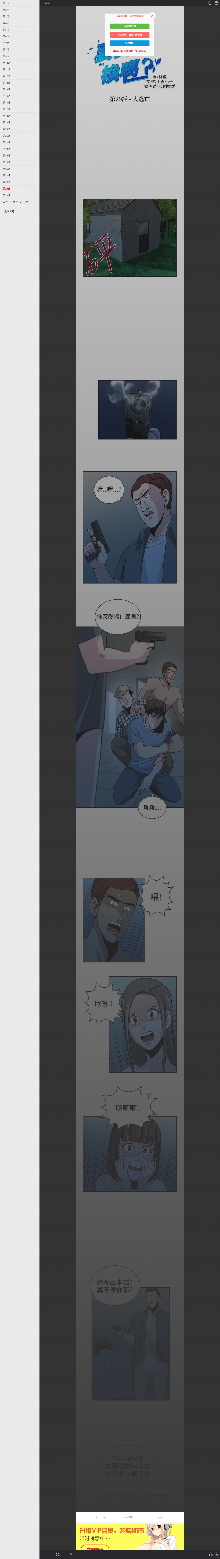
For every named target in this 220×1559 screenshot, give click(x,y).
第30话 (6, 195)
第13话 (6, 82)
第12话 (6, 76)
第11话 (6, 69)
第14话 (6, 89)
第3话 (6, 16)
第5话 (6, 29)
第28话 (6, 182)
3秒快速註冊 (130, 26)
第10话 (6, 62)
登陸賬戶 (129, 43)
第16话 (6, 102)
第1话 (6, 3)
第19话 (6, 122)
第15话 (6, 96)
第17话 (6, 109)
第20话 (6, 129)
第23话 (6, 149)
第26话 (6, 168)
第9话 (6, 56)
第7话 (6, 43)
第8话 (6, 49)
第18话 (6, 115)
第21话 (6, 135)
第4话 (6, 23)
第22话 (6, 142)
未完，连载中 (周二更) (15, 202)
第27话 (6, 175)
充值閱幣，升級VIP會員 (130, 35)
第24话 (6, 155)
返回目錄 (9, 211)
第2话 (6, 9)
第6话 (6, 36)
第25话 (6, 162)
